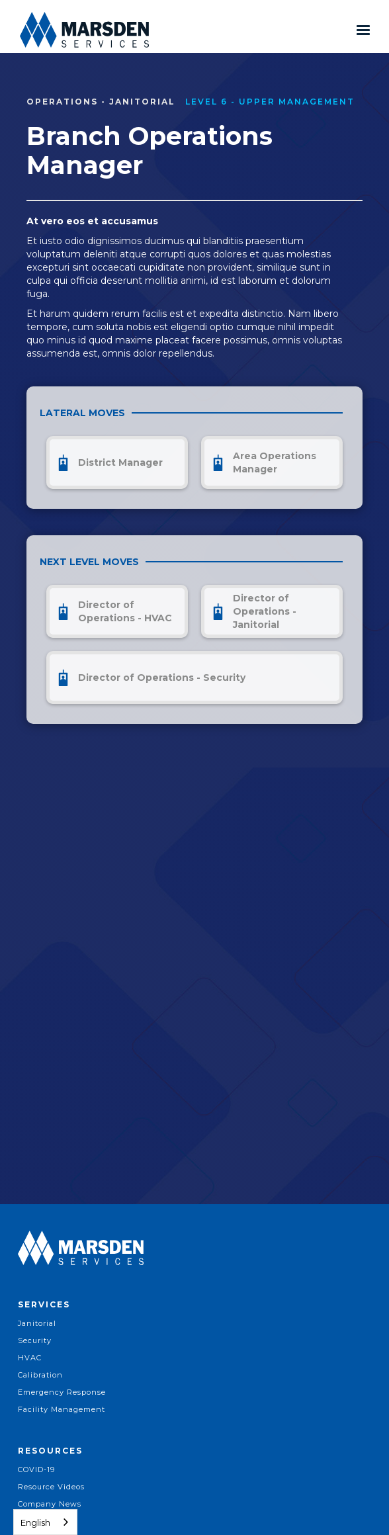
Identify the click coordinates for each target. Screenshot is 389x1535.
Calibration (40, 1375)
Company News (49, 1504)
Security (35, 1340)
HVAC (30, 1357)
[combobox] (45, 1522)
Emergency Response (62, 1392)
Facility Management (61, 1409)
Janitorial (37, 1323)
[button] (363, 30)
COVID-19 (36, 1469)
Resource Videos (51, 1486)
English (35, 1522)
